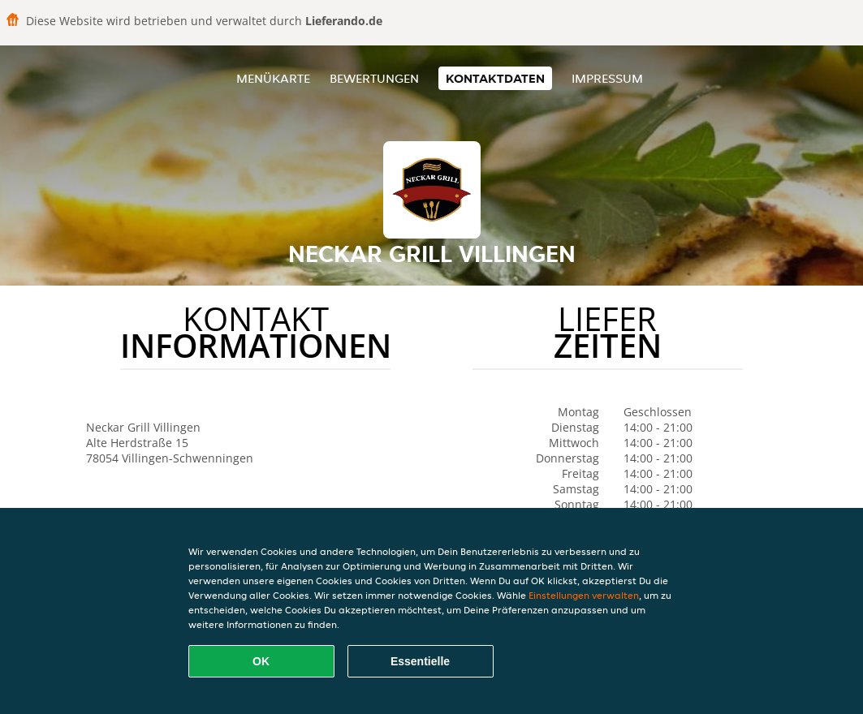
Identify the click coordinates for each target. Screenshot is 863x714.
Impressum (607, 78)
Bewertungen (374, 78)
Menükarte (273, 78)
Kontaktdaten (495, 78)
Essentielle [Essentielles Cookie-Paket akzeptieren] (420, 661)
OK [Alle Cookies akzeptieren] (261, 661)
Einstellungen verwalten (584, 595)
